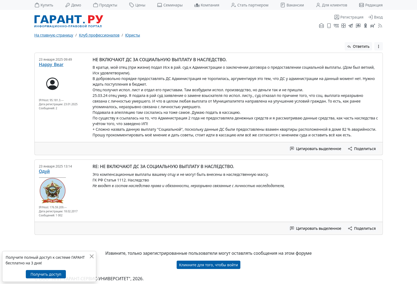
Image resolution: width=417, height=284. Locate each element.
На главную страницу (53, 35)
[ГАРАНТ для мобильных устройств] (329, 26)
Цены (137, 5)
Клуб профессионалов (99, 35)
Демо (73, 5)
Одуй (44, 171)
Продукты (105, 5)
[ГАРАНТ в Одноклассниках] (365, 26)
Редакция (371, 5)
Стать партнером (249, 5)
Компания (206, 5)
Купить (43, 5)
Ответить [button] (358, 46)
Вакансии (292, 5)
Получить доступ (45, 274)
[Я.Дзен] (343, 26)
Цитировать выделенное (315, 148)
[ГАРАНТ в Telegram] (350, 26)
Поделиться (362, 148)
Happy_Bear (51, 64)
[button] (378, 46)
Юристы (132, 35)
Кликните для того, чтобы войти (208, 264)
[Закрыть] (91, 256)
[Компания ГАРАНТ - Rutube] (372, 26)
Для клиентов (331, 5)
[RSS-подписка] (379, 26)
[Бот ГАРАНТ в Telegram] (358, 26)
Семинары (170, 5)
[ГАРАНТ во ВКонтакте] (336, 26)
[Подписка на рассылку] (321, 26)
